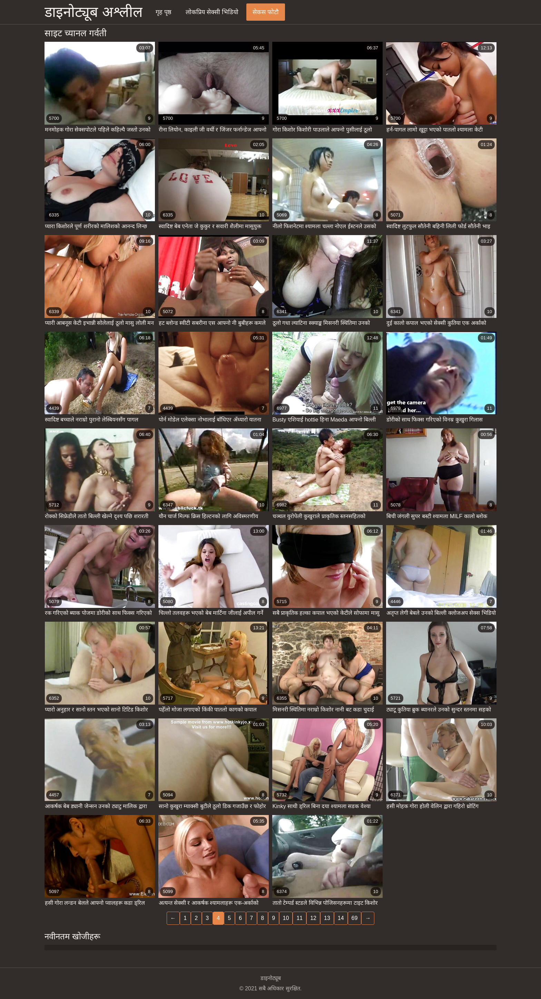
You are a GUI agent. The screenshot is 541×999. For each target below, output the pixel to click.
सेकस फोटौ (266, 12)
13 (327, 918)
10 (286, 918)
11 (299, 918)
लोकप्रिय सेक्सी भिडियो (212, 12)
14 (341, 918)
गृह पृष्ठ (163, 12)
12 (313, 918)
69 (355, 918)
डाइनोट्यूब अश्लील (93, 12)
